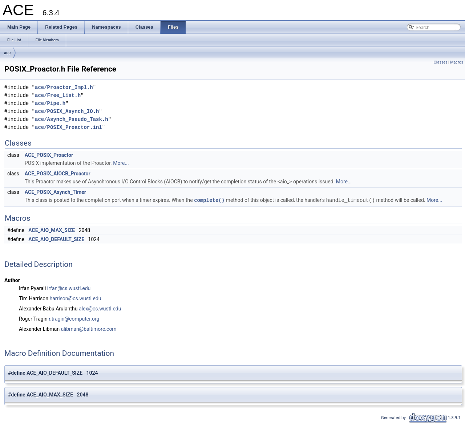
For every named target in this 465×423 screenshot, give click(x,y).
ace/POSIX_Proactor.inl (68, 127)
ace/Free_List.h (58, 95)
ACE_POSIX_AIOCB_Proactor (57, 173)
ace (7, 52)
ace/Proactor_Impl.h (64, 87)
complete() (209, 199)
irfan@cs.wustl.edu (68, 288)
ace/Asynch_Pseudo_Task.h (71, 119)
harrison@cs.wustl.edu (75, 298)
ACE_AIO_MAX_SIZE (51, 230)
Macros (456, 62)
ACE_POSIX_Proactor (49, 155)
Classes (440, 62)
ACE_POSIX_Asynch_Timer (55, 192)
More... (121, 163)
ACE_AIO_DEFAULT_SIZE (56, 239)
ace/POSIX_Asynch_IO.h (67, 111)
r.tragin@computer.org (74, 318)
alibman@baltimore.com (89, 329)
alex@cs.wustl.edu (100, 308)
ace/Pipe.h (50, 103)
